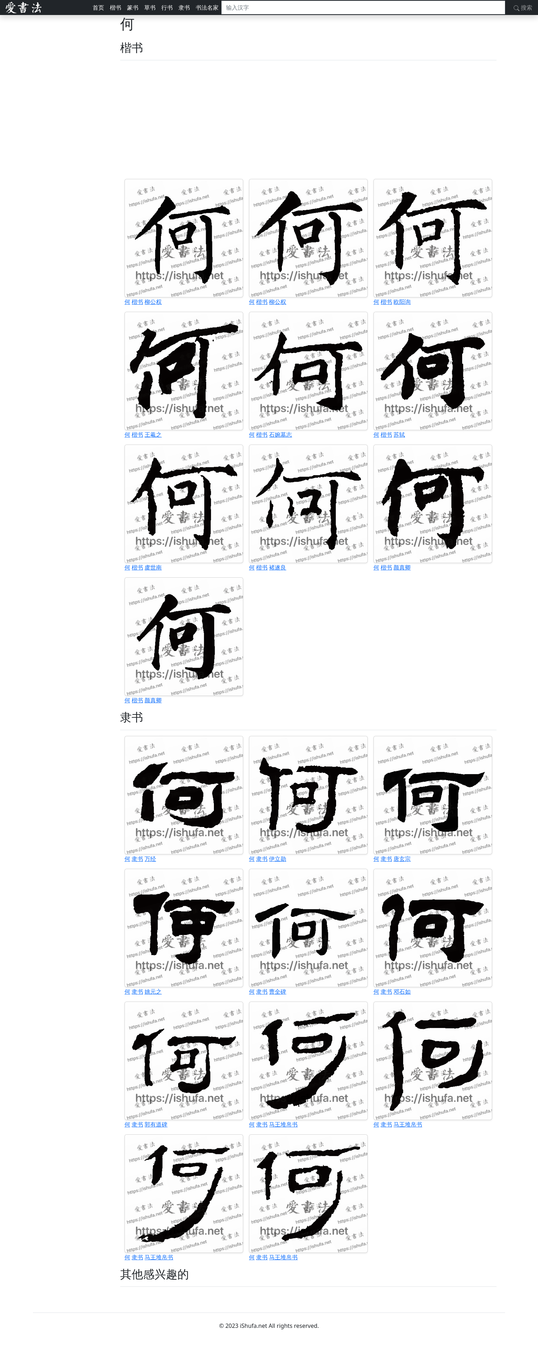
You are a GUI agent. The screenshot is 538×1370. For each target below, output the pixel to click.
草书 (150, 7)
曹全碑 (277, 991)
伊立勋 (277, 859)
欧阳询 (402, 302)
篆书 (132, 7)
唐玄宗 (402, 859)
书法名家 (207, 7)
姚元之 (153, 991)
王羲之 (153, 434)
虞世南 (153, 567)
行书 (167, 7)
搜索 (523, 7)
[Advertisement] (308, 120)
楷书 (115, 7)
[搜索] (363, 7)
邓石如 (402, 991)
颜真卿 (402, 567)
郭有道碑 (156, 1124)
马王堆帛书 (283, 1124)
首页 (98, 7)
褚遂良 (277, 567)
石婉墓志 (280, 434)
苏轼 (399, 434)
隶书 (184, 7)
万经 (150, 859)
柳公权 (153, 302)
